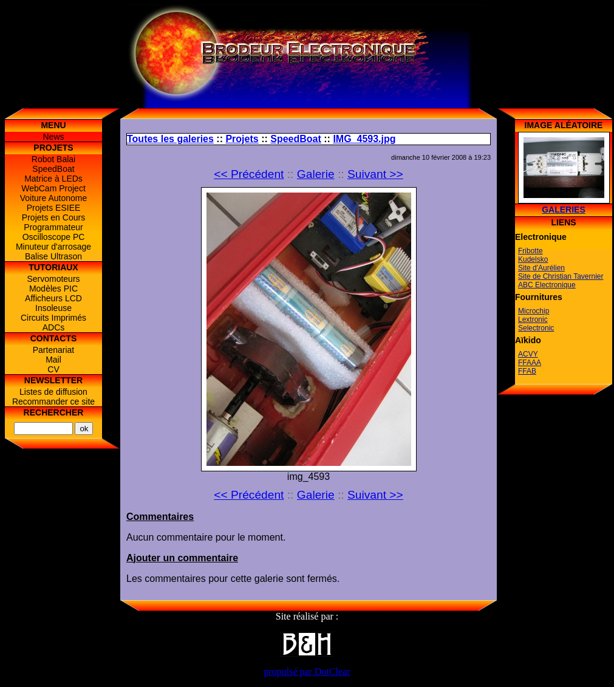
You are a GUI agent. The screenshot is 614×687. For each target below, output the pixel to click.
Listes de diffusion (53, 392)
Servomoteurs (53, 279)
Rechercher (54, 412)
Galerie (316, 174)
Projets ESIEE (54, 208)
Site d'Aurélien (541, 268)
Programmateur (53, 227)
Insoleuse (53, 308)
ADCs (54, 327)
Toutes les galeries (170, 139)
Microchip (533, 311)
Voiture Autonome (53, 198)
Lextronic (533, 319)
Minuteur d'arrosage (53, 246)
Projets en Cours (53, 217)
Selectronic (536, 328)
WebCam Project (53, 188)
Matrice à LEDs (53, 178)
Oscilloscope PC (53, 237)
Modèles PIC (53, 288)
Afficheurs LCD (53, 298)
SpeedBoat (53, 169)
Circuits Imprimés (53, 318)
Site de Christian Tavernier (561, 276)
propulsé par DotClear (307, 671)
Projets (241, 139)
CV (53, 369)
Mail (53, 359)
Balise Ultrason (53, 256)
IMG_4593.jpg (364, 139)
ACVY (528, 354)
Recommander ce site (53, 401)
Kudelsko (533, 259)
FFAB (527, 371)
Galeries (563, 209)
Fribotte (530, 251)
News (53, 137)
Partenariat (53, 350)
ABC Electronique (547, 285)
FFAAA (529, 362)
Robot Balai (53, 159)
